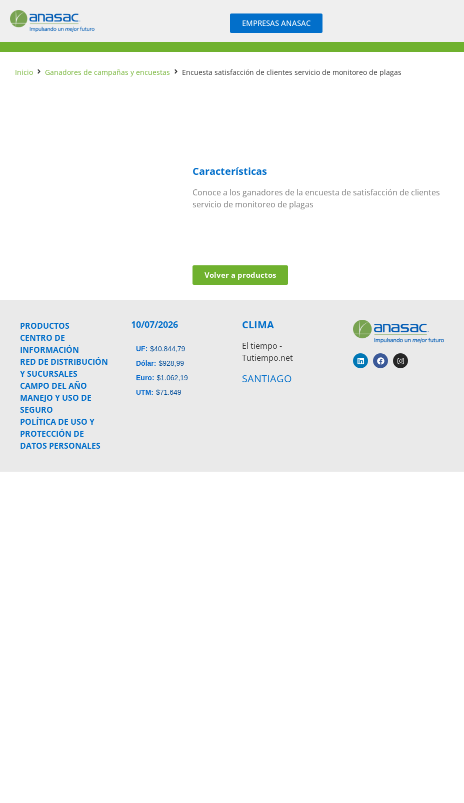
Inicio (24, 72)
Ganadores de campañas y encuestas (107, 72)
